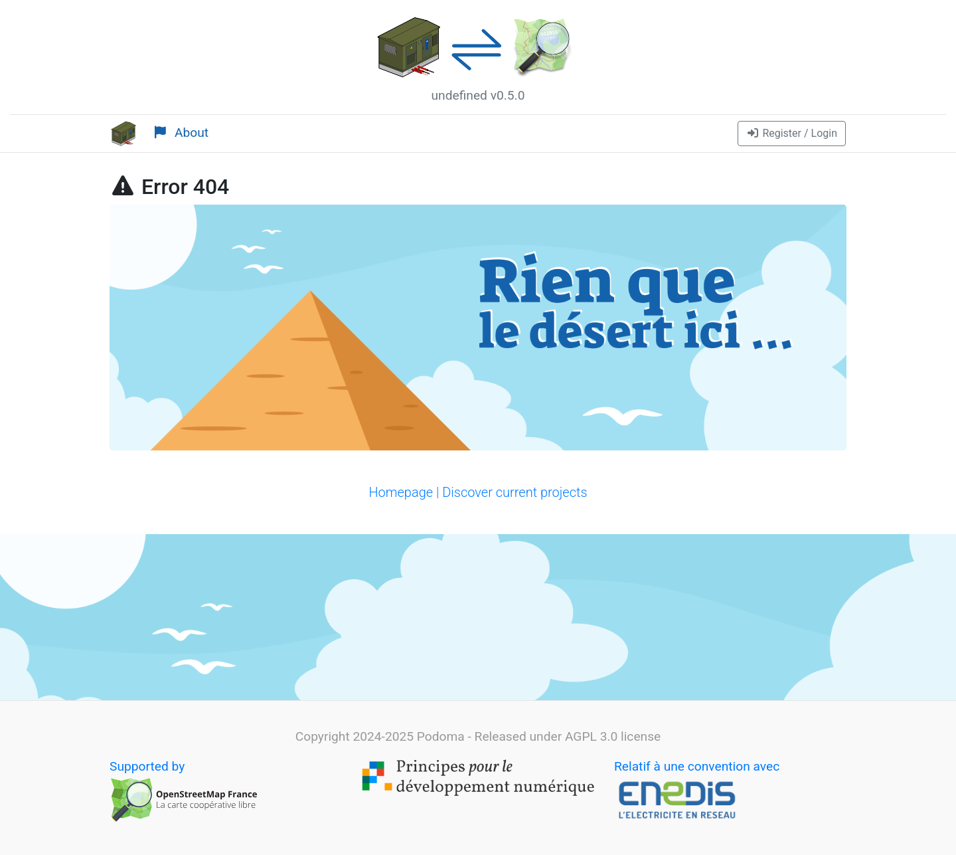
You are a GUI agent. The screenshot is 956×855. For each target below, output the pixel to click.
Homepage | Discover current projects (477, 492)
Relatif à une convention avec (696, 791)
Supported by (184, 791)
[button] (792, 133)
